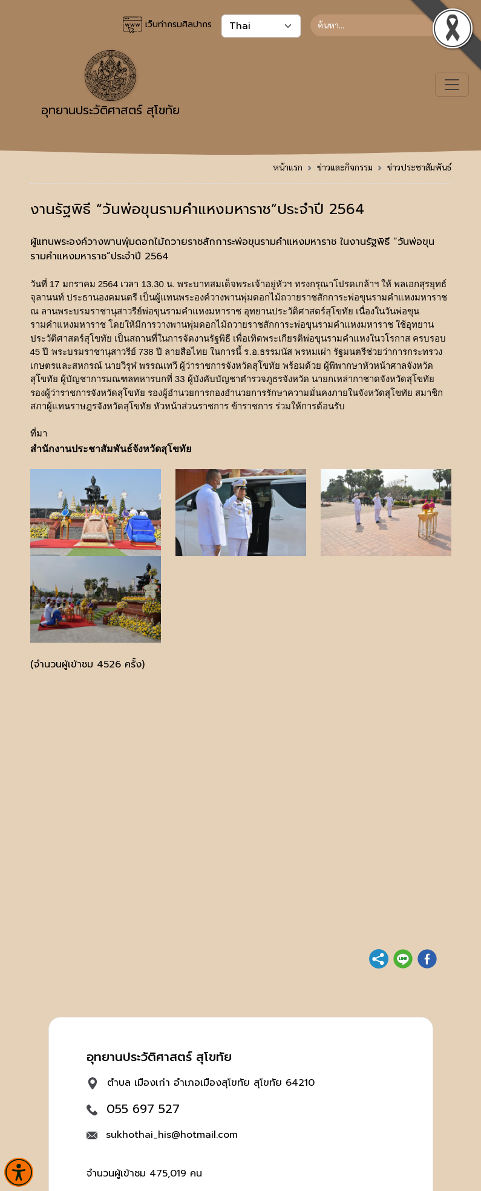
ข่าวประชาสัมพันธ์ (419, 166)
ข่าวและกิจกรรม (345, 166)
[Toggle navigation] (452, 85)
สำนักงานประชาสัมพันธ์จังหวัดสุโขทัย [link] (110, 449)
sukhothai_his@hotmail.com (172, 1135)
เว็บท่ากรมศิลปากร (167, 24)
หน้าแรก (288, 166)
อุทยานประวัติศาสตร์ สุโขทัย (110, 84)
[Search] (380, 25)
